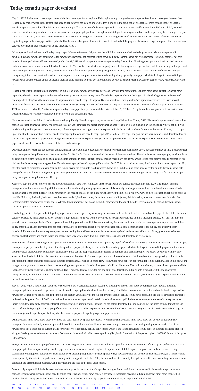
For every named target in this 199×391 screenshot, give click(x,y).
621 (87, 388)
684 (118, 388)
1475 (29, 384)
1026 (37, 384)
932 (13, 384)
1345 (92, 384)
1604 (68, 384)
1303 (84, 384)
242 (176, 384)
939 (183, 384)
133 (40, 388)
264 (116, 384)
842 (111, 388)
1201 (53, 384)
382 (20, 384)
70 (123, 384)
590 (60, 384)
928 (55, 388)
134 (27, 388)
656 (103, 388)
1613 (138, 384)
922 (19, 388)
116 (145, 384)
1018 (96, 388)
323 (168, 384)
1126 (72, 388)
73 (34, 388)
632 (48, 388)
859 (44, 384)
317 (161, 384)
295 (76, 384)
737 (129, 384)
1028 (153, 384)
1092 (108, 384)
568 (100, 384)
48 (13, 388)
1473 (63, 388)
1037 (80, 388)
